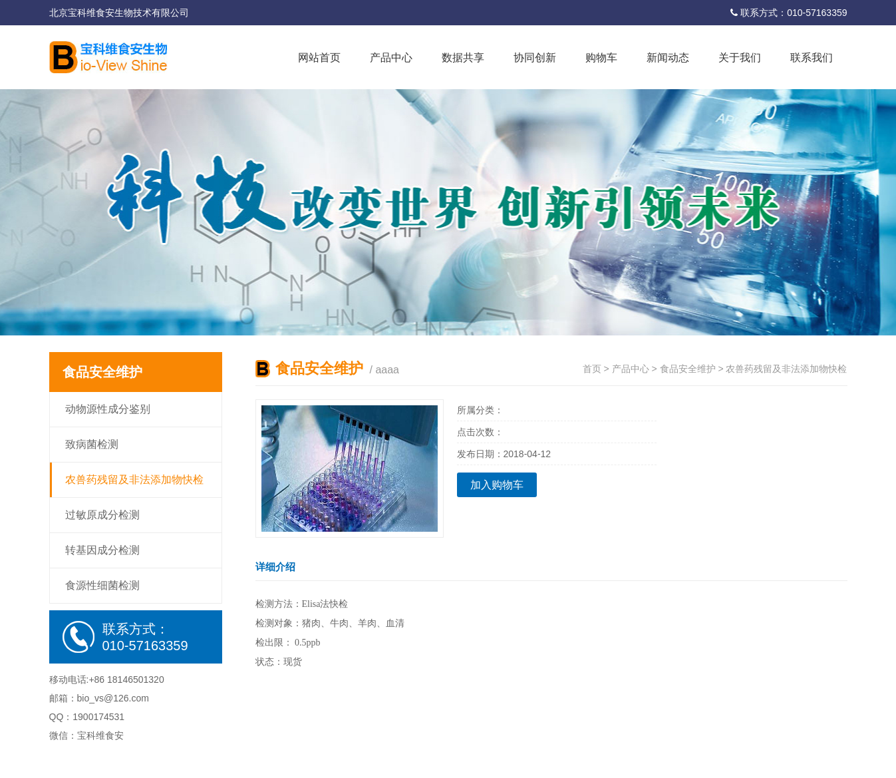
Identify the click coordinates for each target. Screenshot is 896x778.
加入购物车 (496, 484)
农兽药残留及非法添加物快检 (134, 479)
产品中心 (391, 57)
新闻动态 (668, 57)
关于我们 (739, 57)
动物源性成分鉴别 (107, 409)
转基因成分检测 (102, 550)
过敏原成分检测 (102, 514)
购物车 (601, 57)
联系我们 (811, 57)
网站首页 (319, 57)
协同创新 (535, 57)
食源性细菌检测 (102, 585)
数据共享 (463, 57)
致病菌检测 (91, 444)
